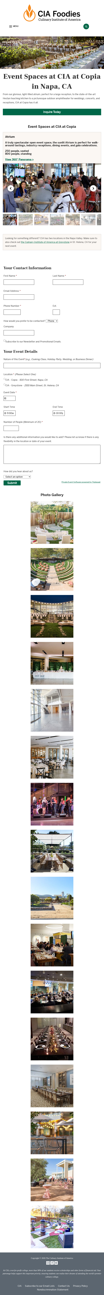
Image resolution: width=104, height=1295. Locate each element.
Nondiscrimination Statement (52, 1289)
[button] (13, 26)
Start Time (9, 407)
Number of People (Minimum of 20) (23, 422)
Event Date (10, 392)
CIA (20, 1286)
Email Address (12, 291)
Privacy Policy (80, 1286)
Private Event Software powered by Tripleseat (81, 482)
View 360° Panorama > (19, 159)
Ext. (55, 306)
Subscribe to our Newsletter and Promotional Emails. (33, 341)
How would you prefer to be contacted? (24, 321)
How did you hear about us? (18, 471)
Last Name (59, 276)
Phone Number (12, 306)
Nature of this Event (48, 359)
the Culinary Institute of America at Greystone (45, 242)
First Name (10, 276)
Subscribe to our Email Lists (40, 1286)
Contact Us (64, 1286)
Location (20, 374)
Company (9, 326)
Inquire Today (52, 112)
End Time (58, 407)
